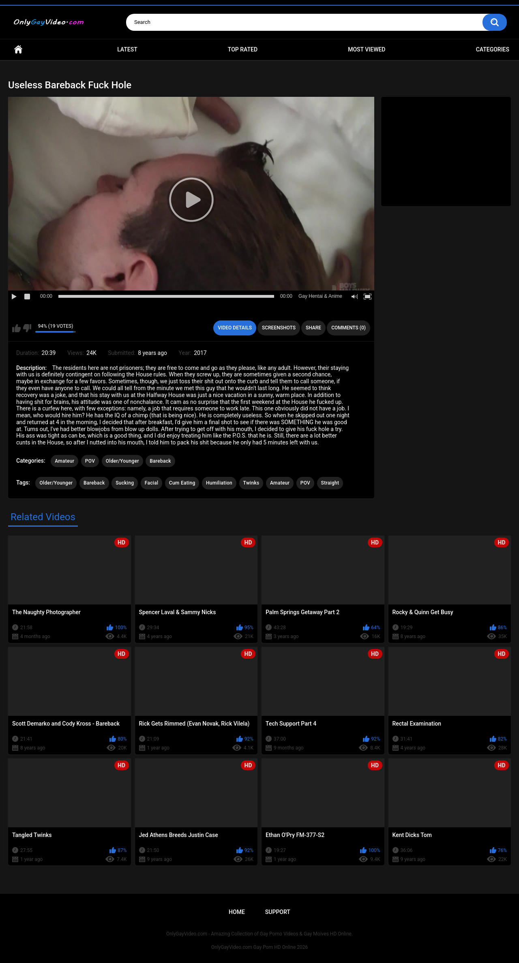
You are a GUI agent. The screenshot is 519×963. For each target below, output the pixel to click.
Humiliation (219, 483)
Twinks (251, 483)
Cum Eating (182, 483)
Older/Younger (122, 461)
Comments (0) (348, 328)
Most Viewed (366, 49)
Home (18, 49)
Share (313, 328)
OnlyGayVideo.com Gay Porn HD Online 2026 (259, 947)
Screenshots (279, 328)
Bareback (160, 461)
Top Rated (242, 49)
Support (277, 912)
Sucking (125, 483)
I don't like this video (27, 328)
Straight (330, 483)
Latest (127, 49)
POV (90, 461)
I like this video (16, 328)
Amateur (64, 461)
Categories (492, 49)
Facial (152, 483)
